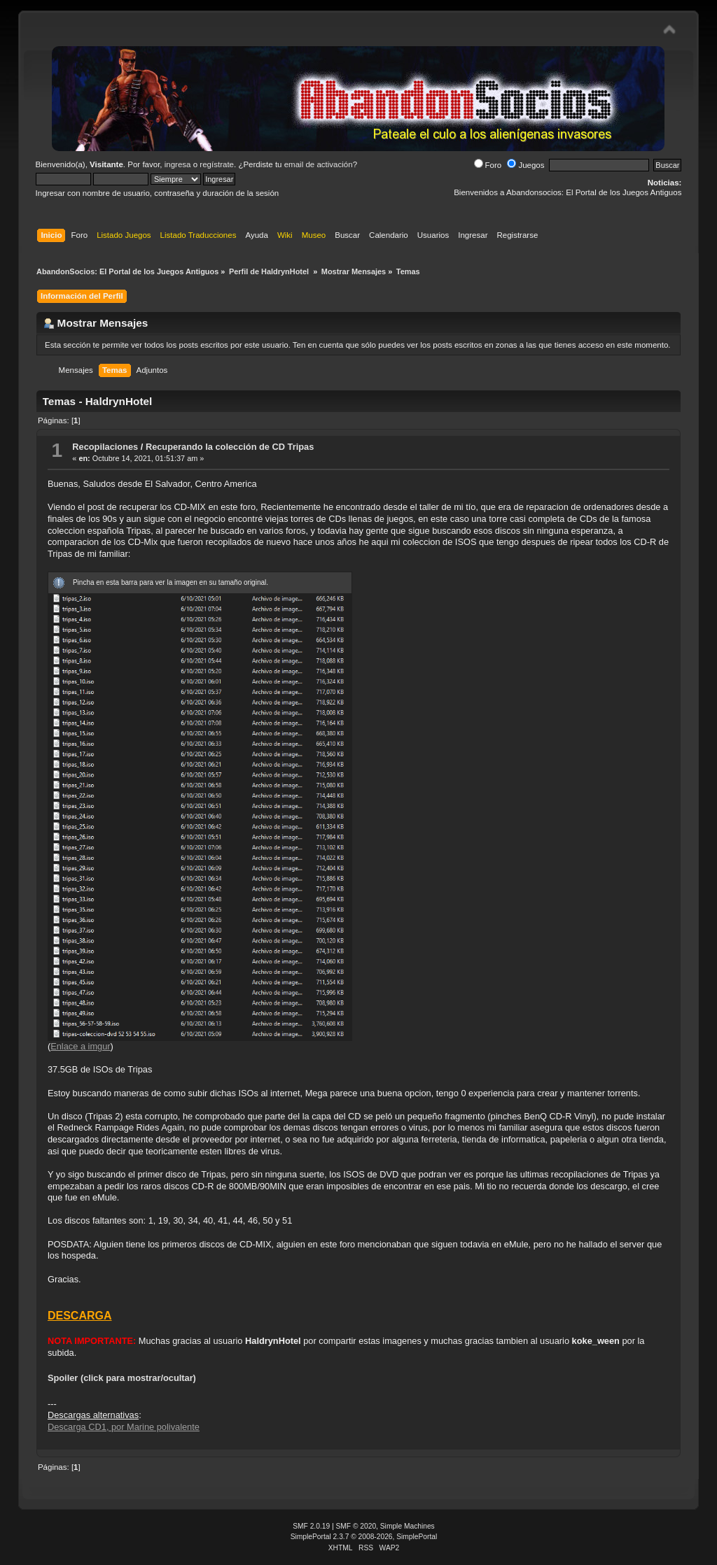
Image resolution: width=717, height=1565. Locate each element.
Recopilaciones (105, 446)
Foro (488, 165)
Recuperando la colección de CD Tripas (230, 446)
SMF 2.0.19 (311, 1526)
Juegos (525, 165)
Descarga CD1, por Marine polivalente (124, 1427)
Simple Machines (407, 1526)
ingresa (178, 164)
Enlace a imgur (80, 1046)
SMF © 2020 (356, 1526)
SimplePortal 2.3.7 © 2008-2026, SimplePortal (364, 1537)
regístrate (217, 164)
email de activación (318, 164)
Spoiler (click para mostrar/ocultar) (122, 1378)
